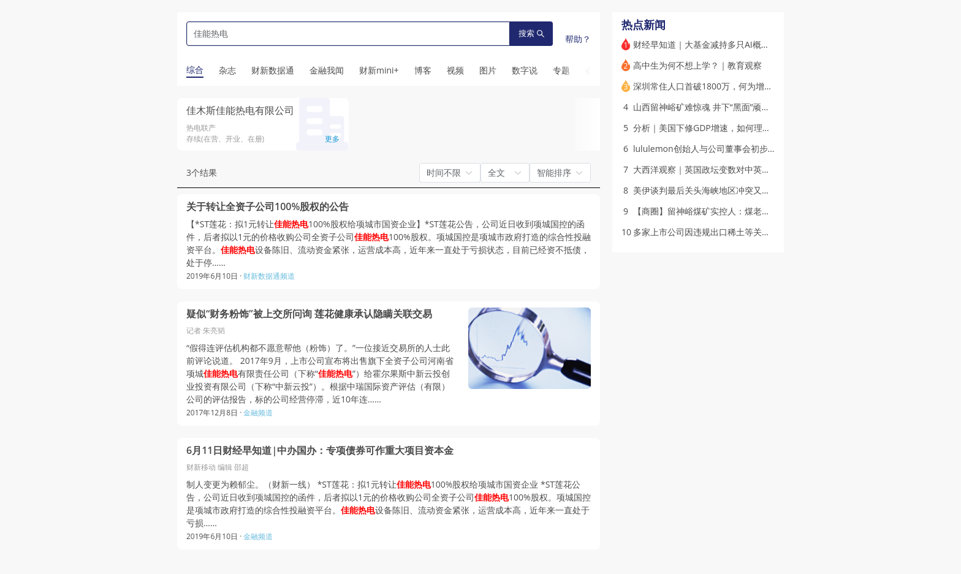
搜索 (531, 33)
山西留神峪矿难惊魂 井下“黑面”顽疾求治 (710, 107)
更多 (332, 139)
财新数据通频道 (269, 276)
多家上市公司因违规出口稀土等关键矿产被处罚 (723, 232)
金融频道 (258, 412)
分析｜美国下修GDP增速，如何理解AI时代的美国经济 (736, 128)
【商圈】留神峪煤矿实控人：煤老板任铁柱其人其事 (731, 211)
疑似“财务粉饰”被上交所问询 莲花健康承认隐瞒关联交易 (309, 314)
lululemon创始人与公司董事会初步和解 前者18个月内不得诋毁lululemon (773, 148)
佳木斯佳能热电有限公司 (240, 110)
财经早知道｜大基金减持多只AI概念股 (705, 44)
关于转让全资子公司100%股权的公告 (267, 206)
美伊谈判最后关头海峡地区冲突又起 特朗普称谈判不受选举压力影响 (763, 190)
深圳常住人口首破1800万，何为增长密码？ (716, 86)
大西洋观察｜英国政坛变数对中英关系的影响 (719, 169)
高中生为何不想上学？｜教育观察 (697, 65)
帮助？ (578, 39)
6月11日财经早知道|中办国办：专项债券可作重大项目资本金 (320, 450)
